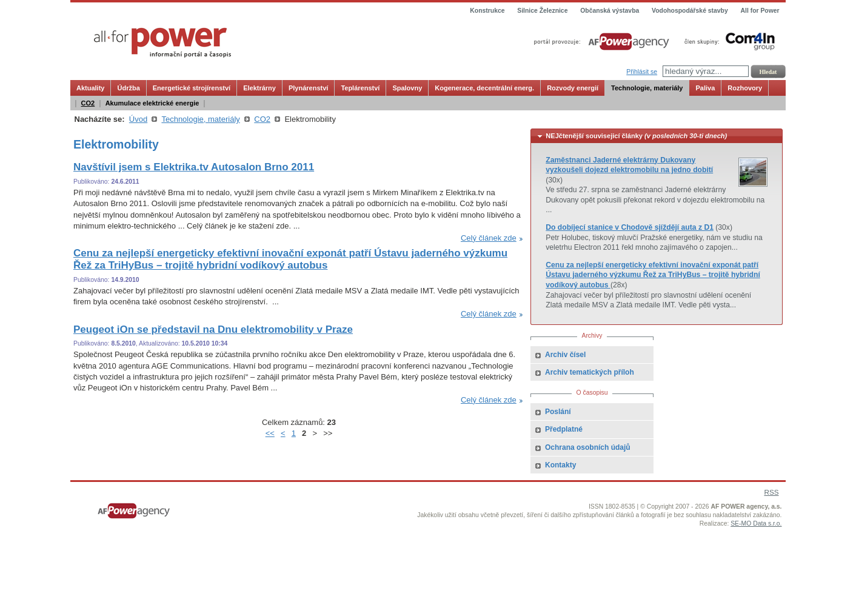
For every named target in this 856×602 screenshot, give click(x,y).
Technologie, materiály (647, 88)
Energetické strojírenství (191, 88)
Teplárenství (360, 88)
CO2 (88, 103)
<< (270, 433)
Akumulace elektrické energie (152, 103)
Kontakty (560, 465)
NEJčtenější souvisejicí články (636, 135)
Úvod (138, 119)
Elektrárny (259, 88)
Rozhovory (744, 88)
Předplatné (564, 429)
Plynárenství (308, 88)
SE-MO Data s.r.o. (756, 523)
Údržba (128, 88)
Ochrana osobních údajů (587, 447)
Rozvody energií (572, 88)
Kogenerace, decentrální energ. (484, 88)
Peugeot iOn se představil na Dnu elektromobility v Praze (213, 329)
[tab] (656, 136)
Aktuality (90, 88)
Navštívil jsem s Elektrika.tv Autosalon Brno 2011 (193, 167)
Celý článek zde (489, 237)
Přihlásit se (641, 72)
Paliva (705, 88)
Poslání (558, 411)
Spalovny (407, 88)
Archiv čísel (565, 354)
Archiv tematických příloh (589, 372)
